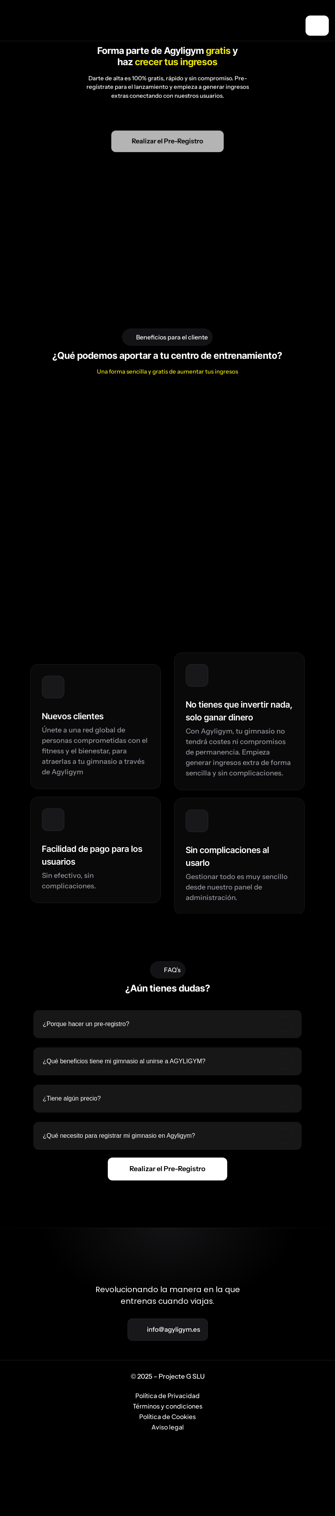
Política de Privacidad (168, 1496)
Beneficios (117, 1446)
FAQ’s (225, 1446)
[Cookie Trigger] (175, 1446)
